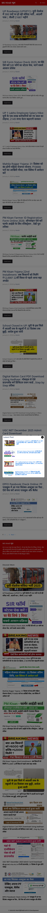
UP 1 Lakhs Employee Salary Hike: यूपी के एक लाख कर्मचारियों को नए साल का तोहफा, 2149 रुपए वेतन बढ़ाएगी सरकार (29, 463)
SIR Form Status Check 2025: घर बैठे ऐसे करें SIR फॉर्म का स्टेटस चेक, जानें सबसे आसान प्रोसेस (29, 452)
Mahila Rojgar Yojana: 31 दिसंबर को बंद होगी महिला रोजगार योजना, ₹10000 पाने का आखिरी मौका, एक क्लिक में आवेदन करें (28, 473)
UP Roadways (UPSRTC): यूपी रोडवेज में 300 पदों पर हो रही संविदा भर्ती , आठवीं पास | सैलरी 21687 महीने (29, 442)
